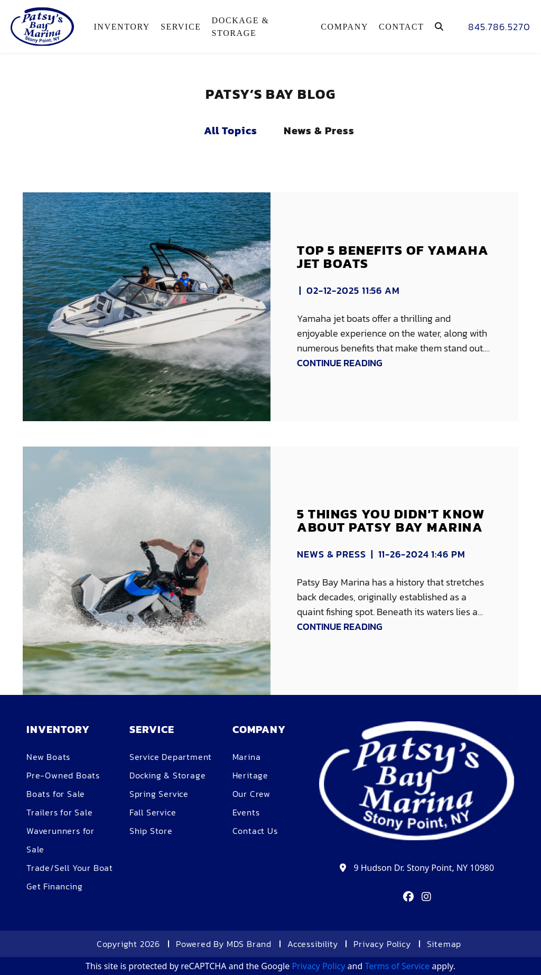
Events (246, 812)
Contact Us (255, 830)
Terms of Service (397, 966)
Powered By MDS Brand (224, 943)
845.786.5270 (499, 27)
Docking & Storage (167, 775)
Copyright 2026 (128, 943)
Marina (246, 756)
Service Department (170, 756)
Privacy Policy (382, 943)
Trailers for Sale (59, 812)
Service (181, 26)
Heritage (250, 775)
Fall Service (152, 812)
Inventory (122, 26)
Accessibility (312, 943)
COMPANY (344, 26)
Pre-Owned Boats (63, 775)
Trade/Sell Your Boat (69, 867)
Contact (401, 26)
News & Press (319, 130)
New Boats (48, 756)
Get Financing (54, 886)
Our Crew (251, 793)
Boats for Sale (55, 793)
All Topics (230, 130)
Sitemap (444, 943)
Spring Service (159, 793)
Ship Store (151, 830)
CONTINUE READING (340, 363)
